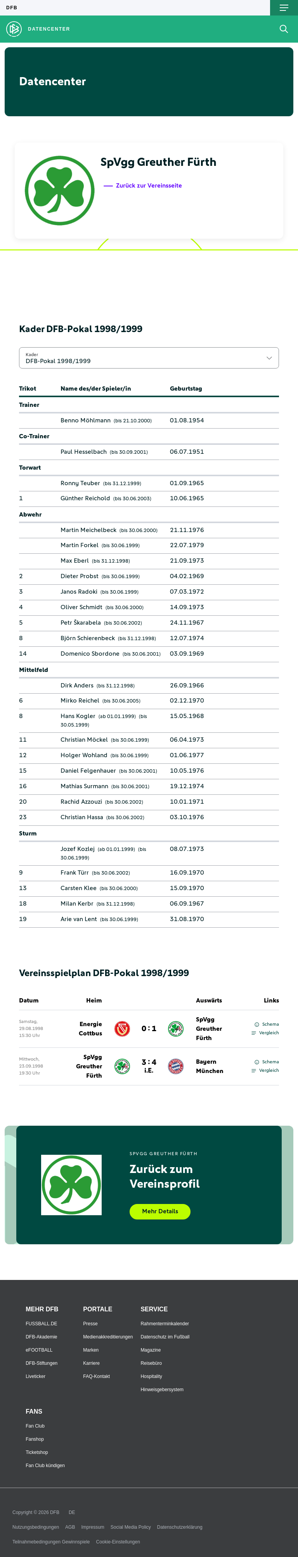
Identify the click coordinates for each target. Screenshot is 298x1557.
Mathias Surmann (84, 786)
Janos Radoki (79, 592)
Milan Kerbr (77, 904)
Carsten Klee (79, 888)
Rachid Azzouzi (81, 802)
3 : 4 (149, 1066)
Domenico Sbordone (90, 654)
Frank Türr (75, 873)
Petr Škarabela (81, 623)
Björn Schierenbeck (88, 638)
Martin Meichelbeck (88, 530)
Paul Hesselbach (84, 452)
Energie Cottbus (90, 1029)
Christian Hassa (82, 817)
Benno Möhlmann (86, 420)
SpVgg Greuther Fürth (209, 1028)
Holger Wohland (84, 755)
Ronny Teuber (80, 483)
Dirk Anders (77, 685)
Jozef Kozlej (78, 849)
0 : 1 (149, 1029)
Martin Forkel (80, 545)
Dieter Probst (80, 576)
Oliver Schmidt (81, 607)
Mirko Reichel (80, 701)
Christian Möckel (84, 740)
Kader (32, 354)
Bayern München (210, 1066)
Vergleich (265, 1033)
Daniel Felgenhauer (88, 771)
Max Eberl (75, 561)
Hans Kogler (78, 716)
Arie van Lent (79, 919)
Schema (267, 1024)
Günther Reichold (85, 498)
